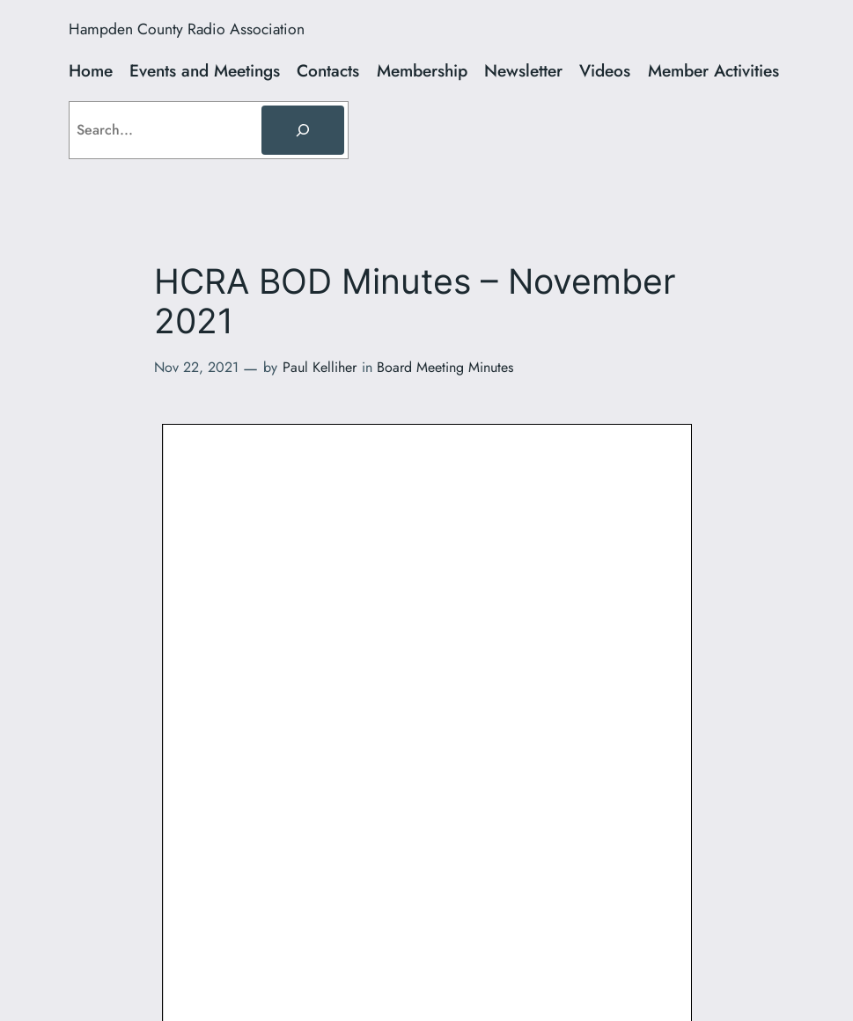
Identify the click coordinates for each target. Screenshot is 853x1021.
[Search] (302, 130)
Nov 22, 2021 (196, 367)
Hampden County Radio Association (187, 29)
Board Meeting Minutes (445, 367)
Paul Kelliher (320, 367)
